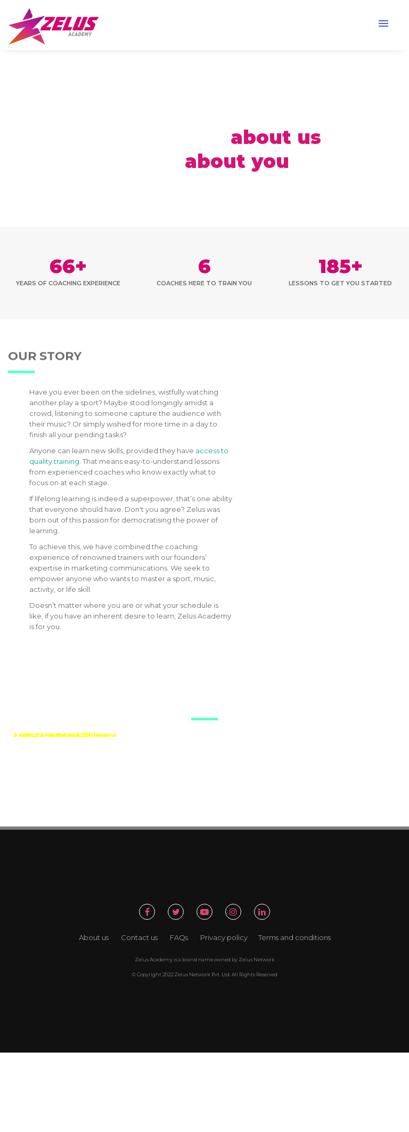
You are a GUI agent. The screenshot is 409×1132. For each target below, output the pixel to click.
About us (94, 937)
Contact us (139, 937)
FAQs (179, 937)
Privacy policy (224, 937)
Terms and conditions (294, 937)
